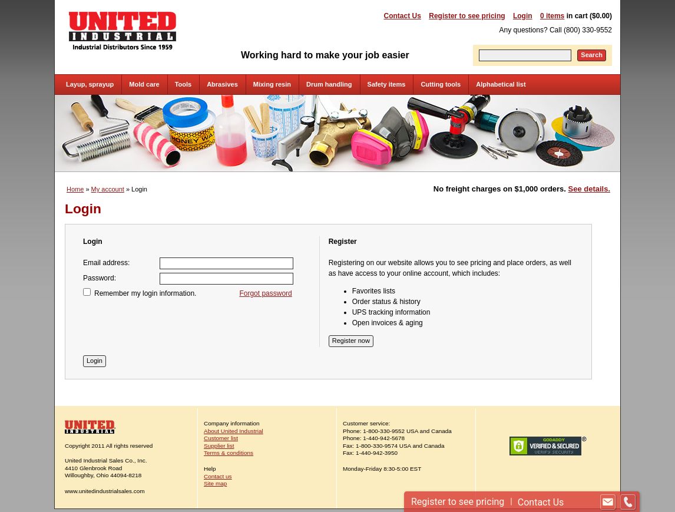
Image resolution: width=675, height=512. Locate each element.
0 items (552, 16)
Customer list (221, 438)
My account (107, 189)
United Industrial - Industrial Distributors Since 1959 (122, 30)
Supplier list (219, 445)
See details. (589, 188)
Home (75, 189)
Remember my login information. (145, 293)
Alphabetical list (500, 84)
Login (522, 16)
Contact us (218, 476)
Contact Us (402, 16)
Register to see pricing (467, 16)
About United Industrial (233, 431)
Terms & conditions (228, 453)
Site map (215, 483)
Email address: (106, 263)
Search (592, 54)
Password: (99, 278)
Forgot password (265, 293)
